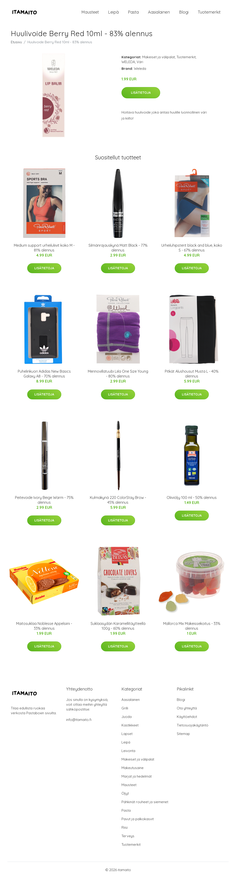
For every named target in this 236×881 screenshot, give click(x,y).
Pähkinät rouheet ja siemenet (144, 805)
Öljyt (125, 796)
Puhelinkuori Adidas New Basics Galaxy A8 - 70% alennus (44, 377)
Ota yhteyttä (187, 711)
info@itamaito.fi (78, 723)
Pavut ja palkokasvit (137, 822)
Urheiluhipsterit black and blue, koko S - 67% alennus (191, 251)
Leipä (113, 13)
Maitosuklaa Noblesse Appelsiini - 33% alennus (44, 629)
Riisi (124, 830)
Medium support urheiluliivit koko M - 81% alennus (44, 251)
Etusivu (16, 45)
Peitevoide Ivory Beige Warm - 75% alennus (44, 503)
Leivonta (128, 754)
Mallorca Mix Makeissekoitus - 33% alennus (191, 629)
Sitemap (183, 737)
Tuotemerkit (209, 13)
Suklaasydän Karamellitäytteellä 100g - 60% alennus (118, 629)
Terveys (127, 839)
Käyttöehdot (187, 720)
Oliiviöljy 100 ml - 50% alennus (192, 500)
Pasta (133, 13)
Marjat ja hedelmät (136, 779)
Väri (140, 65)
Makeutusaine (132, 771)
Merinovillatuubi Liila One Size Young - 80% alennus (118, 377)
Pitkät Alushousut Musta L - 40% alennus (191, 377)
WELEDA (128, 65)
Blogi (184, 13)
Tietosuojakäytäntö (192, 728)
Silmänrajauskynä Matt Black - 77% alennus (118, 251)
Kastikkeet (130, 728)
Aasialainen (159, 13)
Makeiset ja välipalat (158, 60)
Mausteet (90, 13)
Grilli (124, 711)
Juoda (126, 720)
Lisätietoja (141, 96)
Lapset (127, 737)
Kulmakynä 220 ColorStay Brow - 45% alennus (118, 503)
